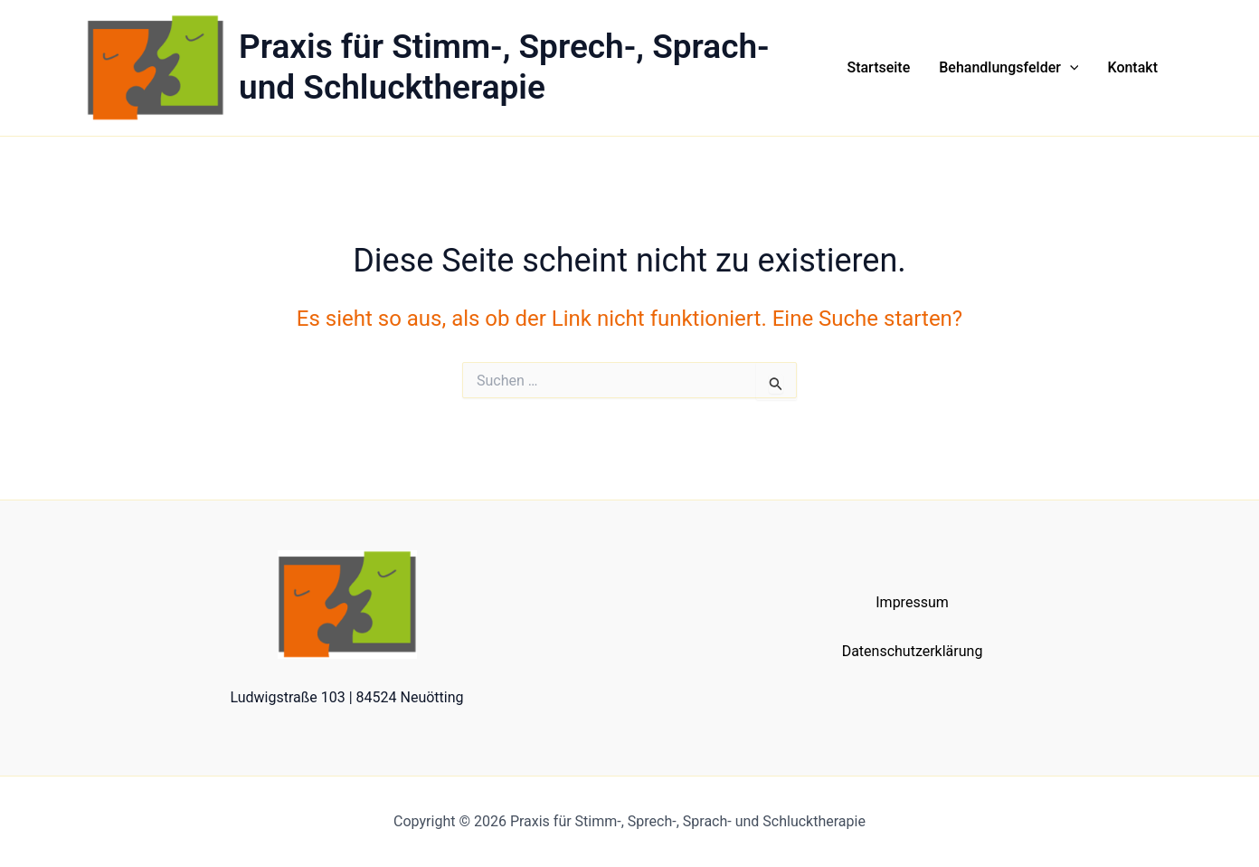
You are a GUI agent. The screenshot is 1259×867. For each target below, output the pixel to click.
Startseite (878, 67)
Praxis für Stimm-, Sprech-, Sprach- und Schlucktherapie (504, 66)
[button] (1070, 68)
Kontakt (1132, 67)
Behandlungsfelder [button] (1008, 68)
